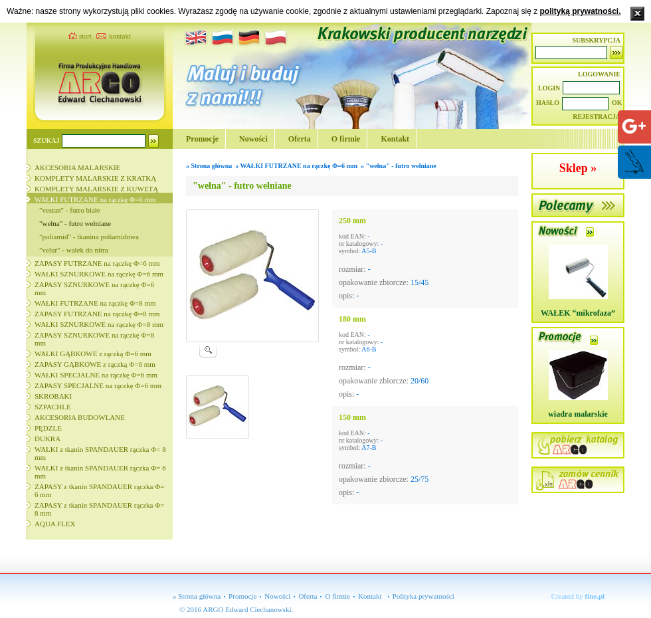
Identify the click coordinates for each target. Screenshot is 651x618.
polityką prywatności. (579, 11)
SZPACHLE (53, 407)
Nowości (253, 139)
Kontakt (395, 139)
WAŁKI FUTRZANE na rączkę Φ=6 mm (95, 199)
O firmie (346, 139)
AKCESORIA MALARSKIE (77, 167)
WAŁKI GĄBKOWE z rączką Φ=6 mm (93, 354)
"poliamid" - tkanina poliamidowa (89, 237)
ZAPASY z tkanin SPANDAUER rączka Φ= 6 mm (99, 490)
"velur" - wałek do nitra (73, 250)
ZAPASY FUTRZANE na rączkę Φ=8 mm (97, 314)
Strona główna (211, 165)
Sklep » (578, 168)
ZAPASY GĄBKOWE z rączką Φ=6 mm (95, 364)
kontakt (120, 36)
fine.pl (595, 596)
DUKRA (47, 439)
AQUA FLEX (55, 524)
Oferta (299, 139)
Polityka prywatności (423, 596)
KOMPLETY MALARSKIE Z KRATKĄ (95, 178)
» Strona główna (197, 596)
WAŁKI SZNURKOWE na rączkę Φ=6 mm (99, 274)
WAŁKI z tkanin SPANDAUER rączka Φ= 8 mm (100, 453)
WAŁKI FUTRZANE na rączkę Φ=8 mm (95, 303)
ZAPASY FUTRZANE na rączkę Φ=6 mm (97, 263)
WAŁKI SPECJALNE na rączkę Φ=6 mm (96, 375)
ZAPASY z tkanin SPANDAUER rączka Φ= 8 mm (99, 509)
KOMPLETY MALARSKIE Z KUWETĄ (96, 189)
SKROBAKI (53, 396)
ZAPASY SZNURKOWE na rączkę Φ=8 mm (94, 339)
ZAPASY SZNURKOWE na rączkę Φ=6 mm (94, 288)
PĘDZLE (48, 428)
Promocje (202, 139)
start (85, 36)
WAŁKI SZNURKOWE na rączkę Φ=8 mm (99, 324)
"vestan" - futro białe (69, 210)
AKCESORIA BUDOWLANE (80, 417)
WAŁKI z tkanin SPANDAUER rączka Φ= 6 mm (100, 472)
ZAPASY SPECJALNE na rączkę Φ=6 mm (98, 385)
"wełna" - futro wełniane (75, 223)
